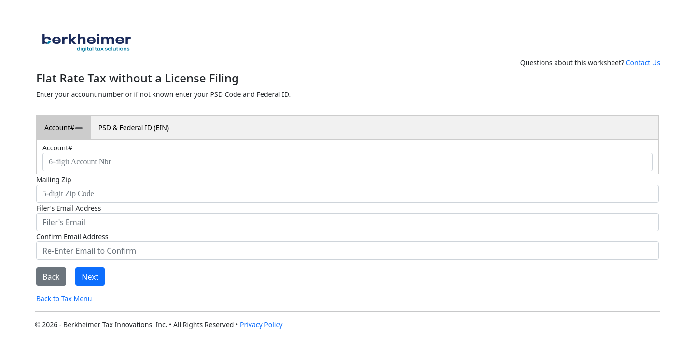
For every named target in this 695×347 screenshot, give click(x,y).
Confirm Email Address (72, 236)
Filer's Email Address (68, 208)
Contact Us (643, 62)
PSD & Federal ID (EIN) (133, 127)
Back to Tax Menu (64, 298)
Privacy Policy (261, 324)
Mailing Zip (53, 179)
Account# (59, 127)
